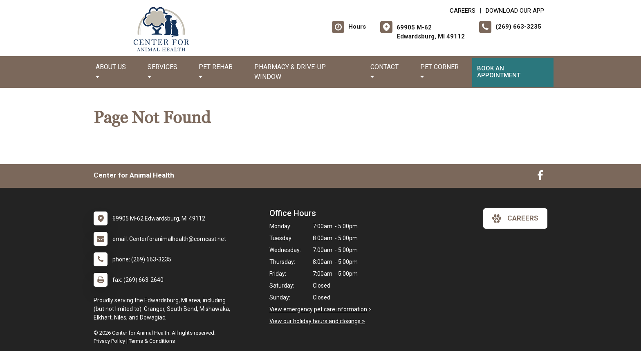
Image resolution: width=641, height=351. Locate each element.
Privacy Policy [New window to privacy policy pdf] (109, 341)
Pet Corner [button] (439, 71)
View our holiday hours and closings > (317, 321)
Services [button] (162, 71)
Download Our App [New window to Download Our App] (515, 10)
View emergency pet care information (318, 309)
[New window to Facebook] (540, 177)
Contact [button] (384, 71)
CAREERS (462, 10)
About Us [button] (111, 71)
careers (515, 218)
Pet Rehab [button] (216, 71)
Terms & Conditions (152, 341)
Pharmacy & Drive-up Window (290, 72)
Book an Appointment (498, 72)
